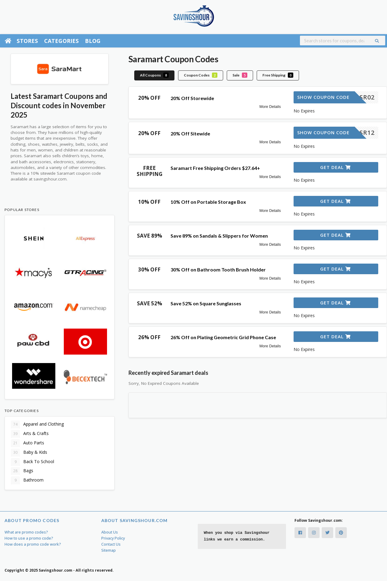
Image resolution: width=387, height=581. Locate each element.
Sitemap (108, 550)
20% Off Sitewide (190, 133)
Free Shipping (277, 75)
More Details (270, 107)
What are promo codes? (26, 532)
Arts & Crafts (30, 434)
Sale (240, 75)
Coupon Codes (200, 75)
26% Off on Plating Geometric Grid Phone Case (223, 337)
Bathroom (27, 480)
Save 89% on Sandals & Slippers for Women (219, 236)
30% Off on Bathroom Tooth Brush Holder (218, 269)
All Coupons (154, 75)
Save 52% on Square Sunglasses (206, 303)
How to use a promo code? (29, 538)
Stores (27, 40)
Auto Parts (27, 443)
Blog (93, 40)
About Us (109, 532)
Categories (61, 40)
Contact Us (111, 544)
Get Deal (335, 167)
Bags (22, 471)
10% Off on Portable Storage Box (208, 202)
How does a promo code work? (33, 544)
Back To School (32, 462)
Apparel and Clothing (37, 424)
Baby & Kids (29, 452)
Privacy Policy (113, 538)
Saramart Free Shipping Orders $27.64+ (215, 168)
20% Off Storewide (192, 98)
